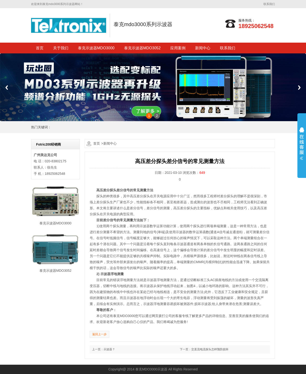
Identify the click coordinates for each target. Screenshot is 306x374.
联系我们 (269, 4)
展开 (301, 143)
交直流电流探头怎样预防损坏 (210, 349)
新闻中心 (202, 48)
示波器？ (109, 349)
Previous (6, 87)
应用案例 (178, 48)
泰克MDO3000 (124, 316)
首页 (40, 48)
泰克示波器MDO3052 (142, 48)
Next (299, 87)
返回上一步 (99, 334)
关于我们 (60, 48)
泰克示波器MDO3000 (96, 48)
